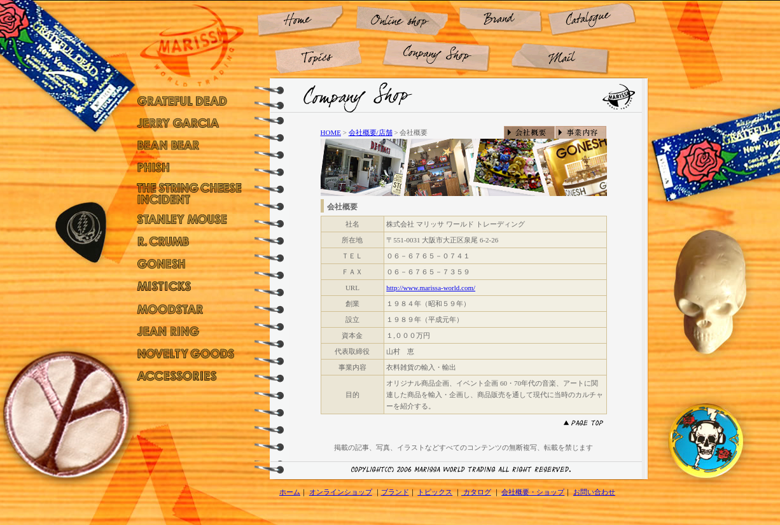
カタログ (476, 492)
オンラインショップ (340, 492)
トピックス (434, 492)
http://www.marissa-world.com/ (430, 287)
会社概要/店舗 (371, 132)
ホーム (289, 492)
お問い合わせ (594, 492)
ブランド (395, 492)
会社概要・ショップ (532, 492)
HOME (331, 132)
